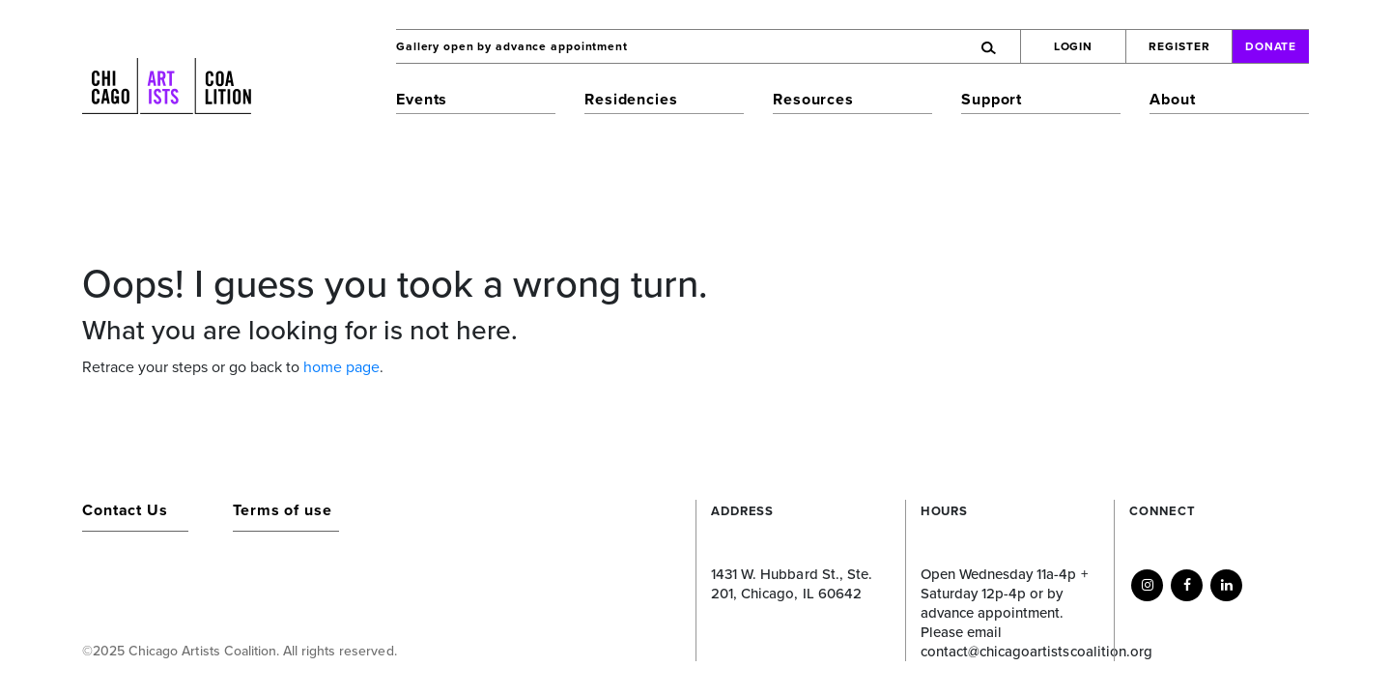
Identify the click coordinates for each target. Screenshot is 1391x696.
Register (1179, 46)
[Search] (904, 46)
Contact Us (125, 510)
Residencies (631, 99)
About (1172, 99)
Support (991, 99)
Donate (1271, 46)
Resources (813, 99)
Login (1073, 46)
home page (341, 367)
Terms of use (282, 510)
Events (421, 99)
